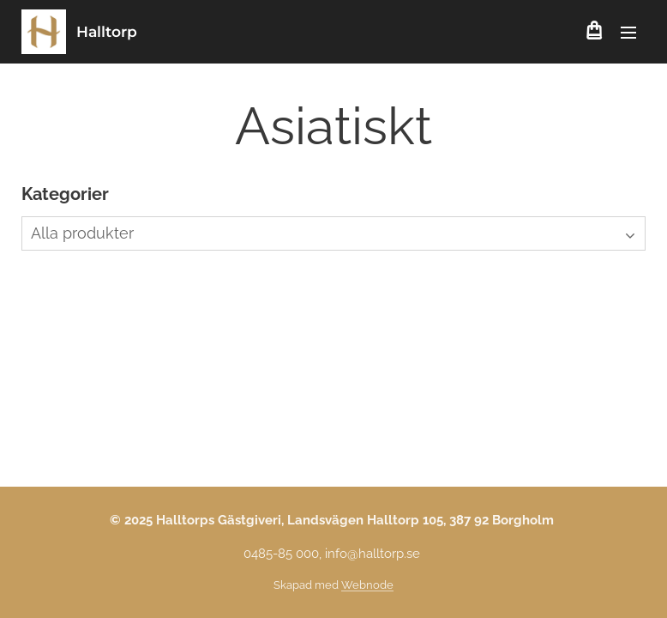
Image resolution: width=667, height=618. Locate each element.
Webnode (367, 585)
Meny (628, 32)
